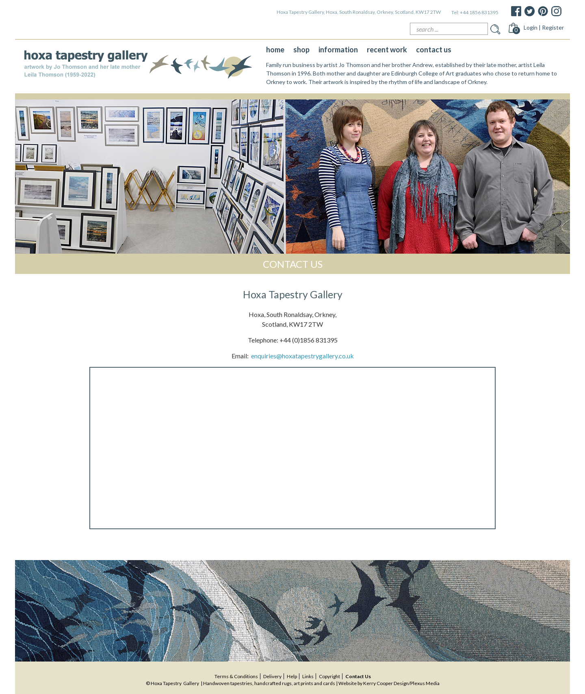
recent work (387, 49)
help (292, 676)
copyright (329, 676)
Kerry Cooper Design (386, 683)
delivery (272, 676)
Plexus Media (425, 683)
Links (308, 676)
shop (301, 49)
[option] (292, 176)
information (338, 49)
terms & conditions (236, 676)
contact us (433, 49)
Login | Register (544, 27)
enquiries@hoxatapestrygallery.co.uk (302, 356)
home (275, 49)
